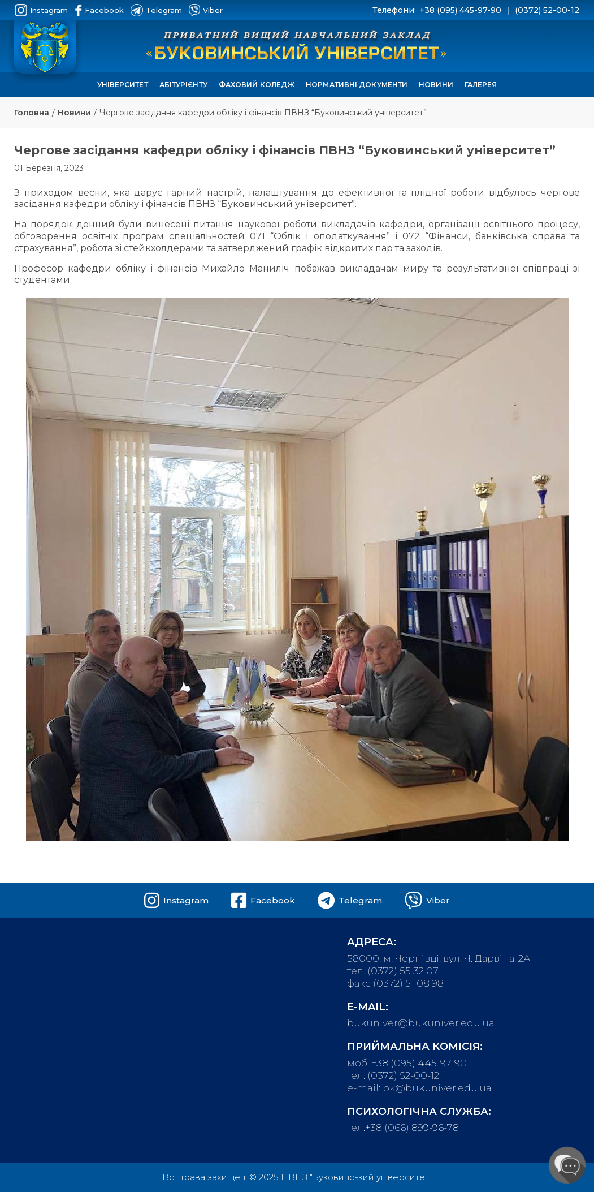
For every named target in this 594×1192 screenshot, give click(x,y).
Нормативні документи (356, 84)
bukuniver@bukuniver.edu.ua (421, 1023)
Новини (436, 84)
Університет (122, 84)
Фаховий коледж (256, 84)
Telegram (156, 10)
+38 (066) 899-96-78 (412, 1127)
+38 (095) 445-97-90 (460, 10)
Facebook (99, 10)
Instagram (41, 10)
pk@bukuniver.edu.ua (437, 1088)
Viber (206, 10)
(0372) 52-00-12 (547, 10)
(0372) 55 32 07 (403, 970)
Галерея (481, 84)
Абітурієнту (183, 84)
